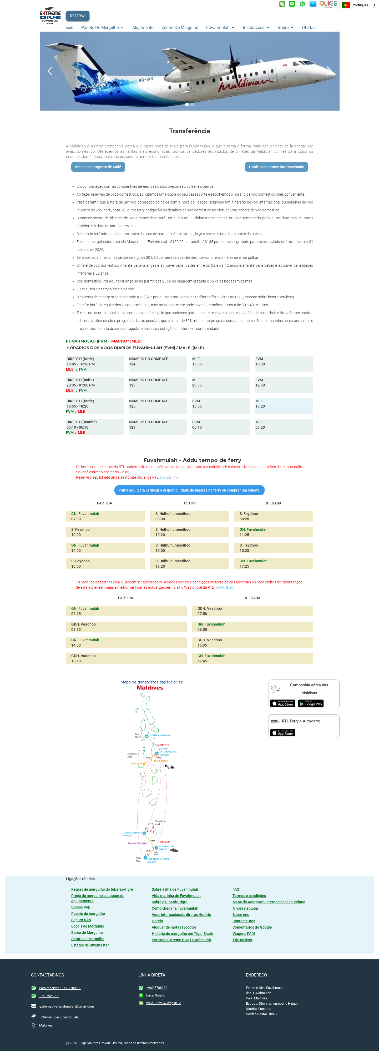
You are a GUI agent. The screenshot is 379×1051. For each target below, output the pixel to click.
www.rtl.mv (169, 477)
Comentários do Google (252, 927)
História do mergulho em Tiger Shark (182, 933)
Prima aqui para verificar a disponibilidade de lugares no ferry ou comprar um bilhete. (189, 490)
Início (68, 27)
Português (355, 5)
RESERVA (77, 16)
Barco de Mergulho (87, 932)
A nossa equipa (245, 908)
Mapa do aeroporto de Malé (98, 167)
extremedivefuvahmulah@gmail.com (66, 1006)
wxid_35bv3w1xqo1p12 (163, 1003)
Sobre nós (241, 915)
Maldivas (46, 1025)
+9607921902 (49, 996)
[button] (102, 28)
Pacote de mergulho (88, 913)
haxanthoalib (155, 995)
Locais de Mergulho (87, 926)
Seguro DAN (81, 920)
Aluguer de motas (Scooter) (175, 927)
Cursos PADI (81, 907)
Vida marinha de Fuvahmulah (176, 896)
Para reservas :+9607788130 (60, 988)
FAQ (236, 889)
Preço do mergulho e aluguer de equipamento (97, 898)
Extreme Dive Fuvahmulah (58, 1017)
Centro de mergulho (179, 27)
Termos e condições (249, 896)
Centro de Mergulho (87, 939)
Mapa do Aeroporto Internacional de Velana (269, 902)
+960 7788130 (156, 988)
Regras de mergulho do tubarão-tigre (102, 889)
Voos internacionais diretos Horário (181, 915)
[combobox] (359, 5)
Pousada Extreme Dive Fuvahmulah (181, 940)
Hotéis (157, 921)
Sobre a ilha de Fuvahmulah (175, 889)
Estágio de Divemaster (90, 945)
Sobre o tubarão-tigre (170, 902)
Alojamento (143, 27)
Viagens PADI (244, 933)
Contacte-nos (244, 921)
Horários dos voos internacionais (276, 167)
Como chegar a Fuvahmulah (175, 908)
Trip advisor (242, 940)
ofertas (309, 27)
